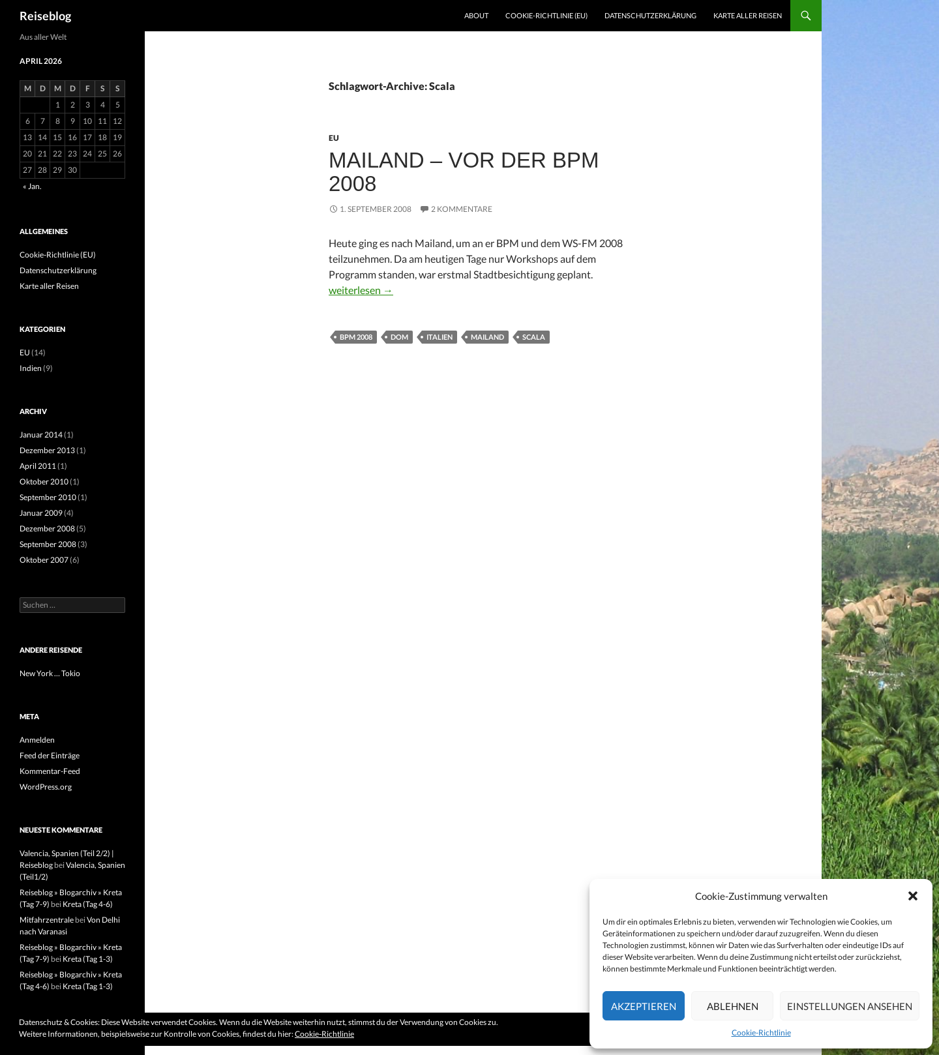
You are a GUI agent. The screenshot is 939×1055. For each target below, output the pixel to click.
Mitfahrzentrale (47, 920)
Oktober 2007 (44, 560)
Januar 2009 (41, 513)
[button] (912, 895)
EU (334, 138)
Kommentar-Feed (50, 771)
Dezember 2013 (47, 450)
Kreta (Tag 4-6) (88, 904)
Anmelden (37, 740)
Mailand (487, 337)
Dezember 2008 (47, 528)
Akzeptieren (643, 1006)
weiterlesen (361, 290)
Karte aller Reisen (747, 15)
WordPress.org (46, 787)
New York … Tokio (50, 673)
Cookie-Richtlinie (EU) (546, 15)
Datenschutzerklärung (650, 15)
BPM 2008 (356, 337)
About (476, 15)
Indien (31, 368)
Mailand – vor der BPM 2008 (464, 172)
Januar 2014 (41, 434)
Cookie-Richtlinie (761, 1032)
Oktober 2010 (44, 481)
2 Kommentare (461, 209)
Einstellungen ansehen (849, 1006)
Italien (439, 337)
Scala (533, 337)
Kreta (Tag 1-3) (88, 959)
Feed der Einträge (50, 755)
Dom (399, 337)
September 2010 (48, 497)
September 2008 (48, 544)
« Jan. (32, 186)
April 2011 (38, 466)
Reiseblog (45, 15)
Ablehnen (732, 1006)
